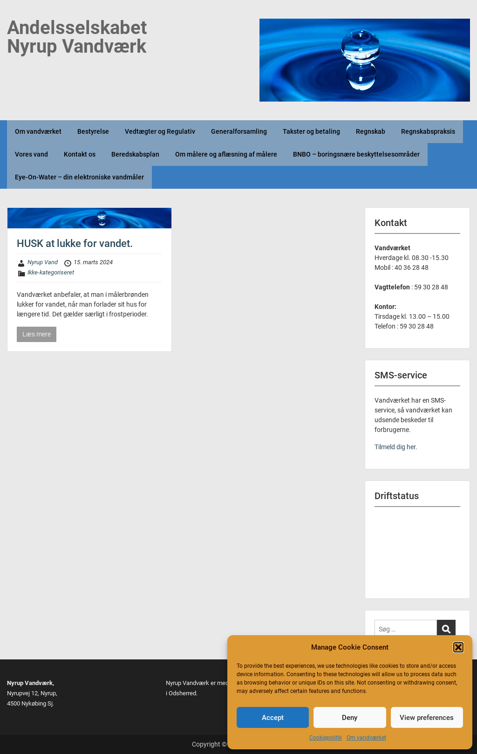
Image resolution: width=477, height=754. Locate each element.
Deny (349, 717)
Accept (273, 717)
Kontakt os (79, 154)
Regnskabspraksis (428, 131)
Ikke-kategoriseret (50, 272)
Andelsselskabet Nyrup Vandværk (77, 37)
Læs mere (36, 334)
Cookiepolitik (325, 737)
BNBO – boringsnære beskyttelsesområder (356, 154)
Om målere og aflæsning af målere (226, 154)
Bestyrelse (93, 131)
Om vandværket (366, 737)
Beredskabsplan (135, 154)
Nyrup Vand (42, 262)
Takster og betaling (311, 131)
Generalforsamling (239, 131)
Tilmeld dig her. (396, 447)
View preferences (427, 717)
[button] (458, 647)
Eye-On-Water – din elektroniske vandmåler (79, 177)
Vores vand (31, 154)
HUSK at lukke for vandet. (75, 243)
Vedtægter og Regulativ (160, 131)
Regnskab (370, 131)
